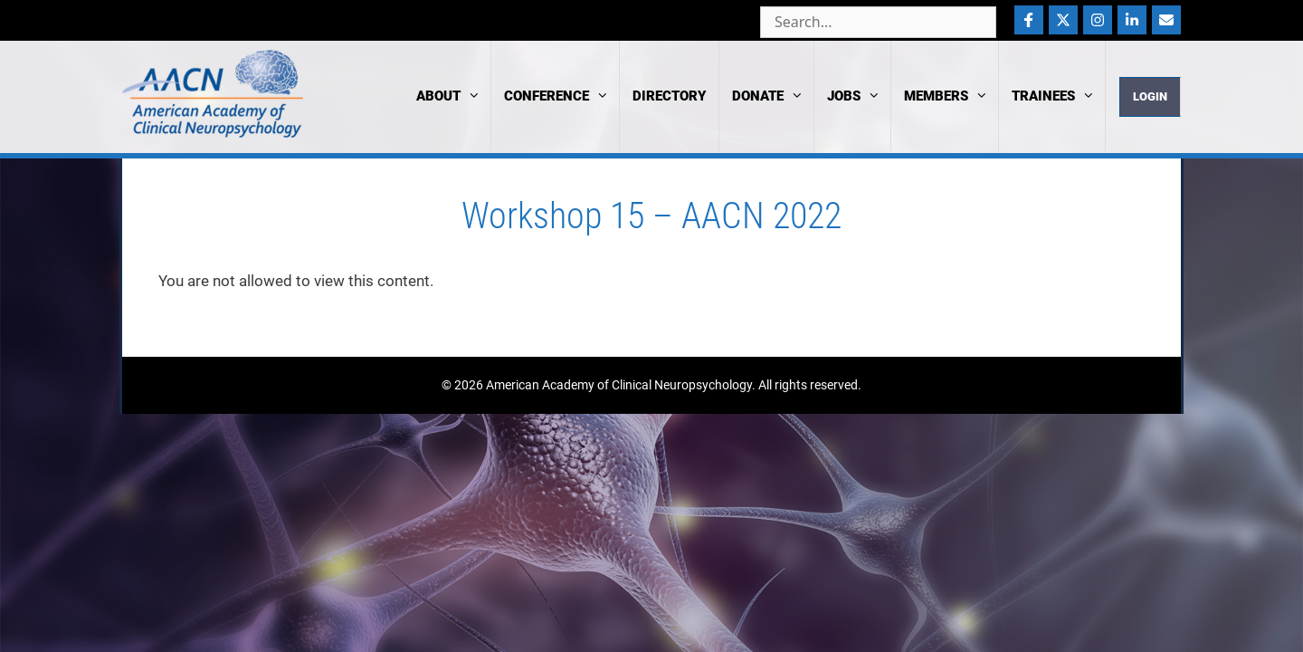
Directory (669, 96)
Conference (561, 96)
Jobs (858, 96)
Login (1150, 96)
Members (951, 96)
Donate (772, 96)
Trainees (1058, 96)
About (453, 96)
